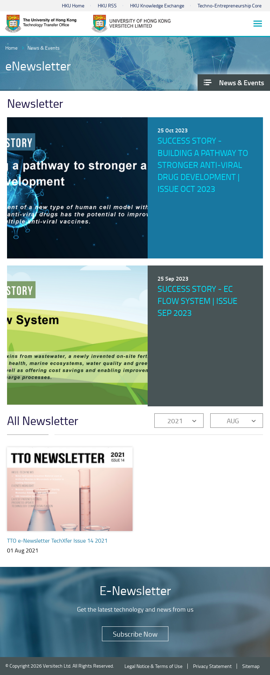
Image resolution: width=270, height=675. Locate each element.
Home (11, 47)
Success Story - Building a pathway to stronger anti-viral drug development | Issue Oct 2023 (203, 164)
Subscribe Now (135, 634)
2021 (175, 420)
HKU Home (73, 5)
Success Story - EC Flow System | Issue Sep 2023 (197, 301)
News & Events (43, 47)
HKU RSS (107, 5)
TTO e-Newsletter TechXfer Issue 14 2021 (57, 540)
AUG (233, 420)
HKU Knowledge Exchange (157, 5)
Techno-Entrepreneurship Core (230, 5)
